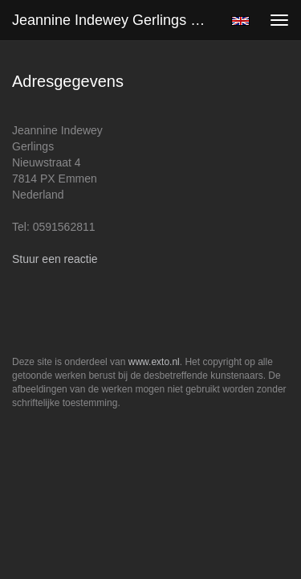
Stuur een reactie (55, 259)
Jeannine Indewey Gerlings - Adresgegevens (115, 20)
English (240, 21)
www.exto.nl (154, 362)
